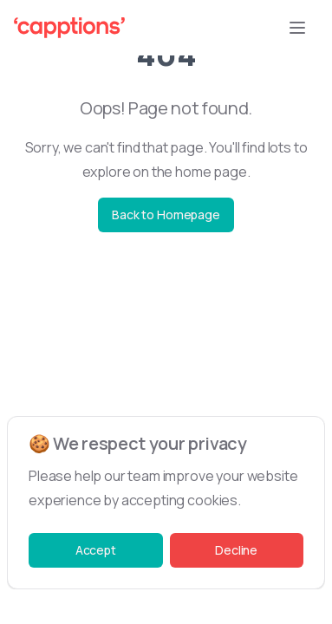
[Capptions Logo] (69, 27)
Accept (95, 550)
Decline (236, 550)
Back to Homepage (165, 214)
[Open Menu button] (297, 27)
